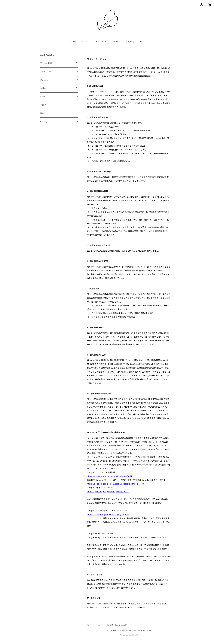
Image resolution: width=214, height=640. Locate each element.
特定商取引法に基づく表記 (116, 625)
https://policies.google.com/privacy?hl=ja (108, 491)
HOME (73, 41)
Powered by (129, 635)
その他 (43, 105)
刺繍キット (44, 88)
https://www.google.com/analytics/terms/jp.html (110, 476)
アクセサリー (45, 71)
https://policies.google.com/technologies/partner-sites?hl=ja (117, 484)
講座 (42, 113)
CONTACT (116, 41)
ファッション (45, 80)
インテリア (44, 96)
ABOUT (85, 41)
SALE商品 (44, 121)
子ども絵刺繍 (46, 63)
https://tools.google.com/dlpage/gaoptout (108, 514)
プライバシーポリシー (94, 625)
